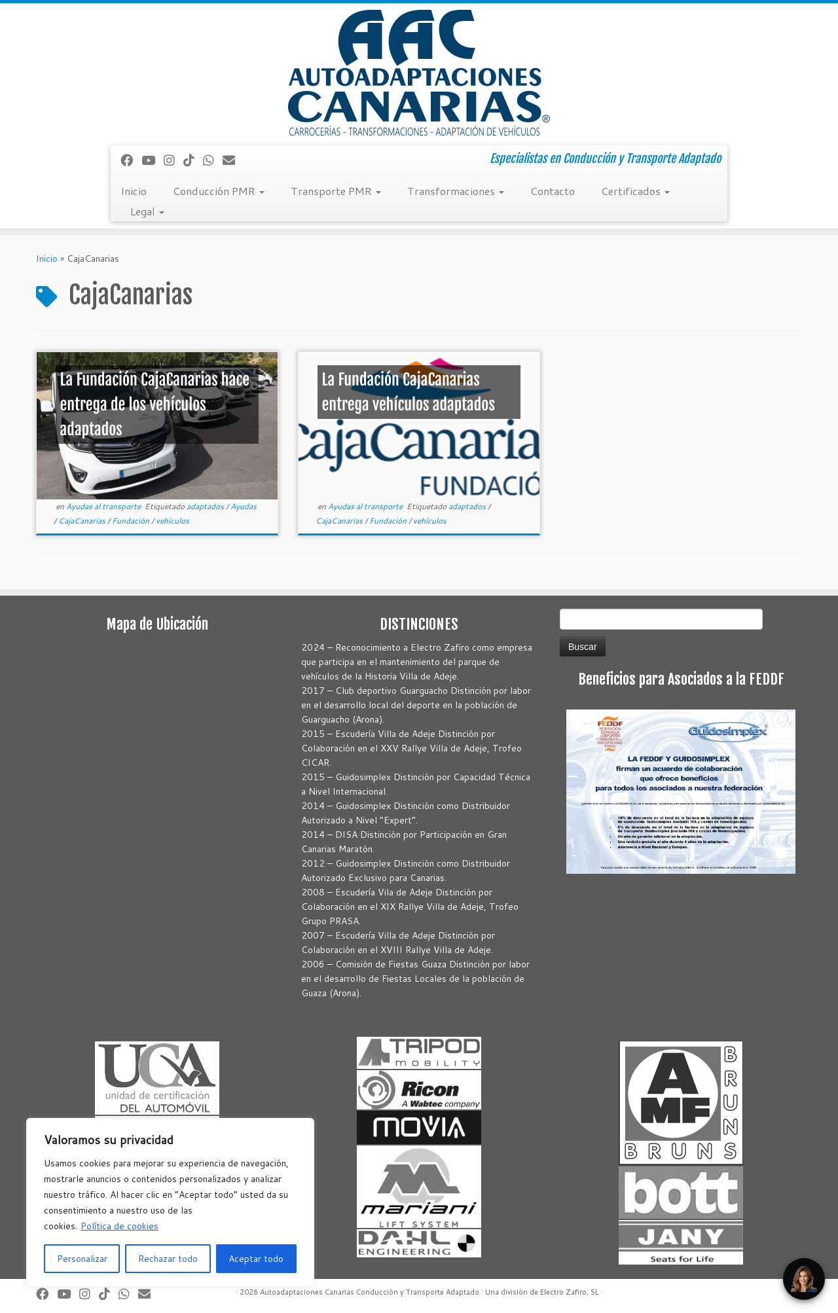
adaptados (206, 506)
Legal (147, 211)
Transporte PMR (336, 190)
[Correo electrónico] (233, 160)
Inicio (133, 190)
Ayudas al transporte (104, 506)
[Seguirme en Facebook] (130, 160)
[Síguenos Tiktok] (193, 160)
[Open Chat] (804, 1279)
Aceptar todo (255, 1258)
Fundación (131, 520)
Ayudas (243, 506)
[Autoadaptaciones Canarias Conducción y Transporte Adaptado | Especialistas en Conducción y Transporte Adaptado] (419, 72)
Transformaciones (455, 190)
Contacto (552, 190)
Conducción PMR (218, 190)
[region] (170, 1202)
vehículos (172, 520)
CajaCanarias (82, 520)
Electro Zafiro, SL (569, 1292)
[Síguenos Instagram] (173, 160)
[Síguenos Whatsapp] (213, 160)
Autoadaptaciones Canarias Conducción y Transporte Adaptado (369, 1292)
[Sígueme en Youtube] (152, 160)
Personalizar (82, 1258)
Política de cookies (119, 1225)
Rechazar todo (168, 1258)
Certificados (635, 190)
